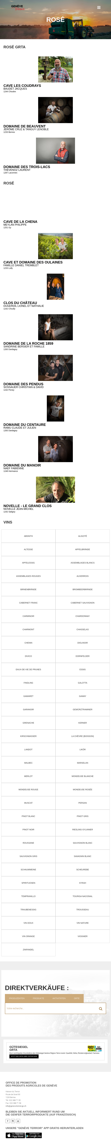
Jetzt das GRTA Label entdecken (24, 1056)
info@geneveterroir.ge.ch (16, 1106)
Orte (77, 998)
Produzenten (17, 998)
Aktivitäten (58, 998)
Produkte (38, 998)
